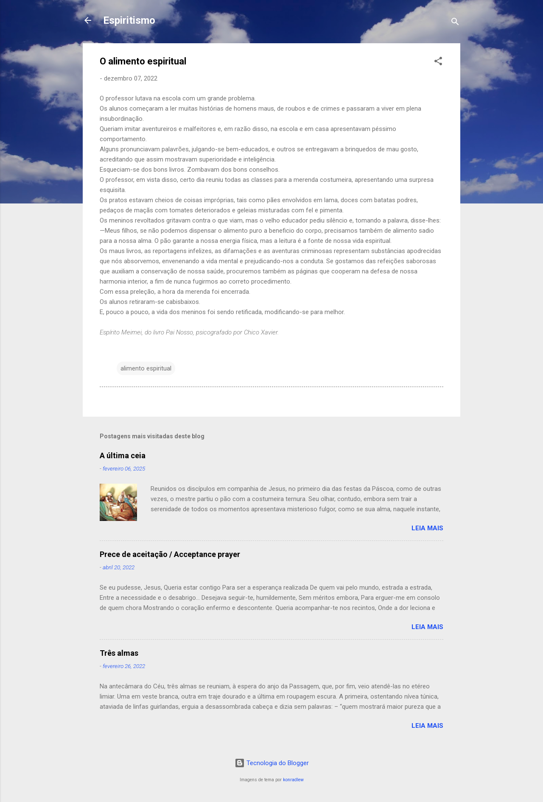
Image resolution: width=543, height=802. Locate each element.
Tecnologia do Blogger (272, 763)
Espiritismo (129, 20)
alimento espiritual (145, 368)
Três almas (119, 653)
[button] (438, 62)
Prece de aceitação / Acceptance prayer (170, 554)
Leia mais (427, 528)
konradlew (293, 780)
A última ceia (123, 455)
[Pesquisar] (455, 23)
